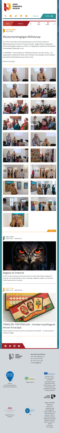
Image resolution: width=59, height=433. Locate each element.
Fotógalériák (11, 29)
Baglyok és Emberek (13, 273)
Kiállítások (10, 237)
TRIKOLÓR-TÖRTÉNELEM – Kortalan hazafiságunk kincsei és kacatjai (29, 326)
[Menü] (48, 16)
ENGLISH (36, 16)
